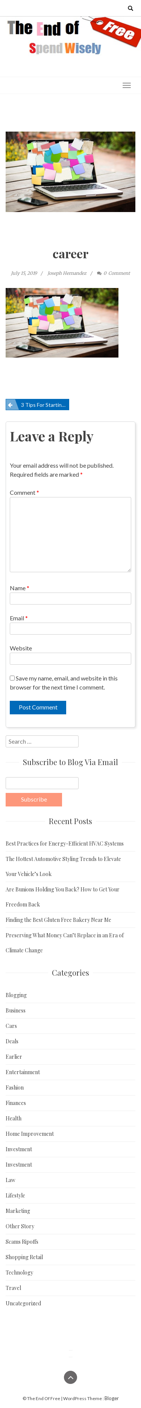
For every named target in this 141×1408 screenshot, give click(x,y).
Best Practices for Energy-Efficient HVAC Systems (65, 843)
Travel (13, 1287)
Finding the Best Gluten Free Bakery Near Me (58, 919)
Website (21, 648)
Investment (19, 1149)
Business (16, 1010)
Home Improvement (30, 1133)
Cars (11, 1025)
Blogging (16, 995)
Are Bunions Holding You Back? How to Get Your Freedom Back (63, 897)
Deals (12, 1041)
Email (19, 617)
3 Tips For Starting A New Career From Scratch (45, 405)
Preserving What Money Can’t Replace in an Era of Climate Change (65, 943)
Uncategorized (23, 1303)
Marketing (18, 1210)
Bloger (112, 1398)
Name (19, 587)
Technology (19, 1272)
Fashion (15, 1087)
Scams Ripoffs (22, 1241)
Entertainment (23, 1072)
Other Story (20, 1226)
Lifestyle (15, 1195)
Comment (24, 492)
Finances (16, 1102)
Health (13, 1118)
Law (10, 1180)
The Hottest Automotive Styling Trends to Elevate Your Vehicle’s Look (63, 866)
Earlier (14, 1056)
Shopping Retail (24, 1257)
